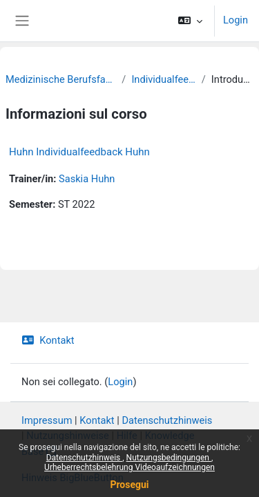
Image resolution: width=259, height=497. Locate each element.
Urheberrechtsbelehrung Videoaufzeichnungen (129, 467)
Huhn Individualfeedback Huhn (79, 152)
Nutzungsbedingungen (168, 457)
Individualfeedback (163, 79)
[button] (190, 20)
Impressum (47, 420)
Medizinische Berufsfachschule (61, 79)
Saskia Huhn (87, 179)
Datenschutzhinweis (84, 457)
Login (235, 20)
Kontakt (48, 340)
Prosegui (129, 484)
